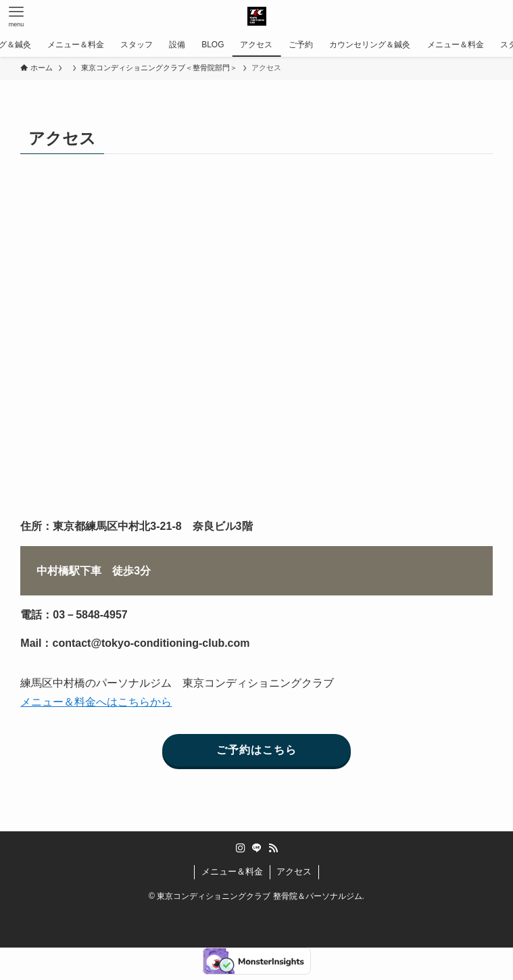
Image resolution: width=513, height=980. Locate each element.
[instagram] (241, 848)
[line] (257, 848)
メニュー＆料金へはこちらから (96, 702)
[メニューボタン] (16, 16)
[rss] (273, 848)
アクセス (294, 871)
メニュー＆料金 (232, 871)
